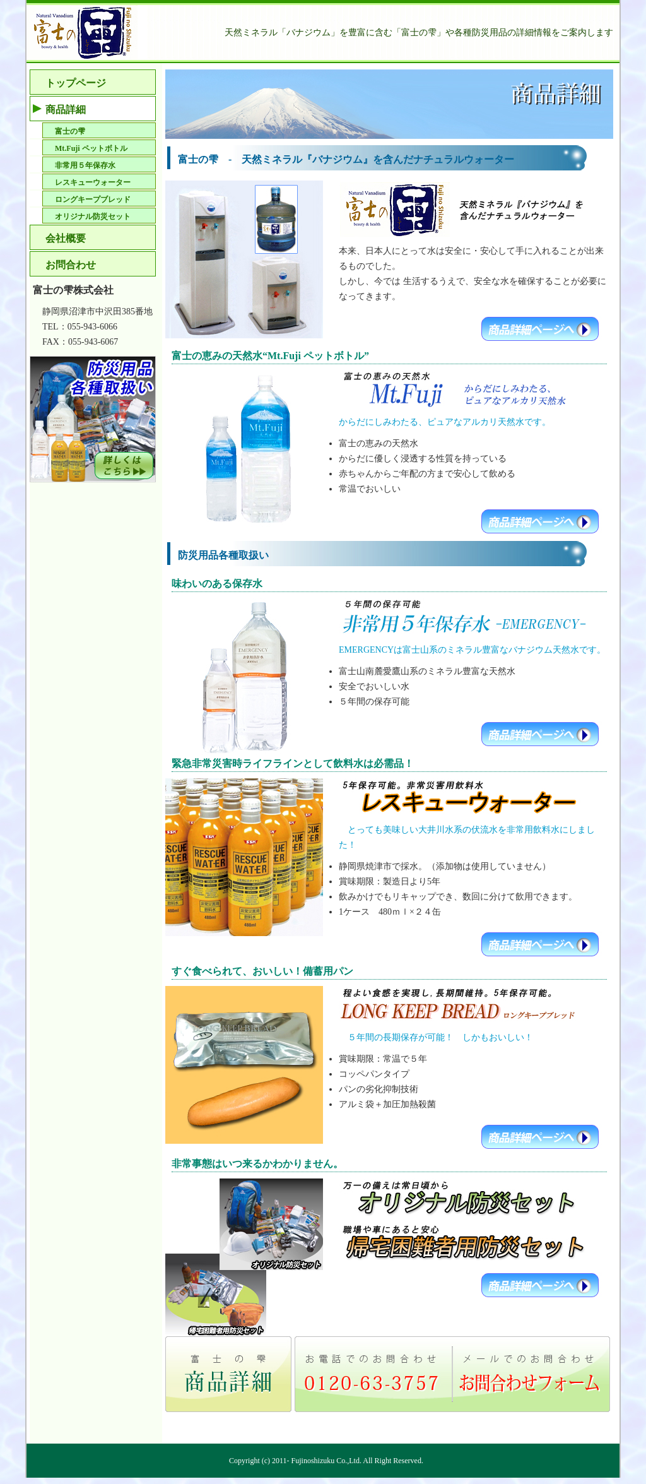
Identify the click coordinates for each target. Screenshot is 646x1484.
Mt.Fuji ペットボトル (91, 148)
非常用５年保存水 (85, 165)
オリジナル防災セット (93, 216)
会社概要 (65, 238)
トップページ (75, 83)
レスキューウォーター (93, 182)
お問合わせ (70, 264)
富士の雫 (70, 131)
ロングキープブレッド (93, 199)
